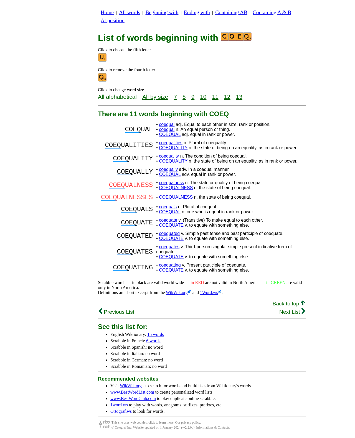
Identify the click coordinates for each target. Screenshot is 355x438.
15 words (155, 336)
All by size (155, 96)
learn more (166, 424)
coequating (170, 266)
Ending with (197, 12)
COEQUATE (171, 226)
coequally (168, 169)
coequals (168, 208)
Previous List (116, 314)
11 (215, 96)
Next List (292, 314)
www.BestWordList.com (132, 393)
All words (129, 12)
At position (113, 20)
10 (203, 96)
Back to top (289, 305)
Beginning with (162, 12)
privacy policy (190, 424)
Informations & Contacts (212, 429)
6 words (153, 342)
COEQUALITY (173, 147)
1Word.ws (209, 294)
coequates (169, 248)
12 (227, 96)
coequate (168, 221)
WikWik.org (177, 294)
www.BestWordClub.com (133, 400)
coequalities (170, 142)
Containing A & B (272, 12)
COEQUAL (170, 134)
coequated (169, 235)
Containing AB (231, 12)
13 (239, 96)
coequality (169, 156)
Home (107, 12)
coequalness (171, 182)
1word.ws (119, 406)
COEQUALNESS (176, 187)
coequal (166, 124)
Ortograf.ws (121, 413)
